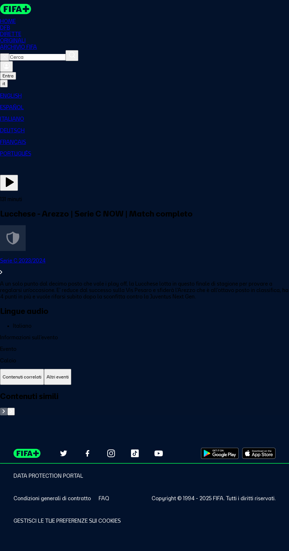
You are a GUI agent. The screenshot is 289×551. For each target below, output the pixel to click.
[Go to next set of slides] (11, 411)
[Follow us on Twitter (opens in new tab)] (64, 453)
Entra (8, 76)
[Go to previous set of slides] (3, 411)
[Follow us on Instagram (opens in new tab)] (111, 453)
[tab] (22, 377)
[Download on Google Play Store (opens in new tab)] (220, 453)
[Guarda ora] (9, 183)
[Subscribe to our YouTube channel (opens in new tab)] (159, 453)
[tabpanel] (144, 403)
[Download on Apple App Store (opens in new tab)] (259, 453)
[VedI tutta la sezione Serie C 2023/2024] (144, 266)
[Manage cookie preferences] (67, 520)
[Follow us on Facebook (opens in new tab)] (87, 453)
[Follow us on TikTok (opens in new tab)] (135, 453)
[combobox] (37, 57)
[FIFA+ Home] (15, 9)
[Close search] (4, 57)
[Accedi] (6, 66)
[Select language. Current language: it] (4, 83)
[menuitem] (144, 96)
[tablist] (144, 377)
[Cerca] (72, 55)
